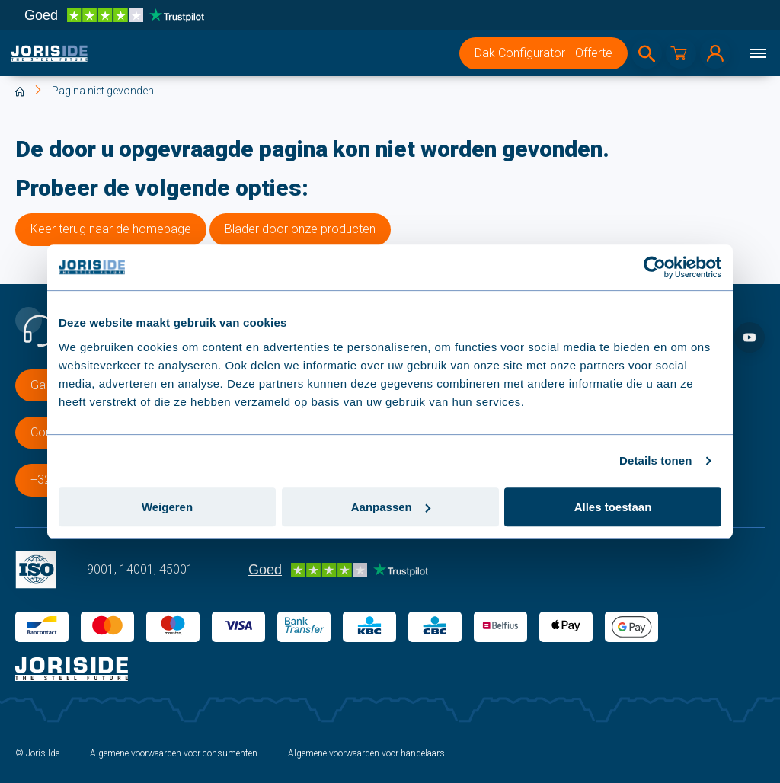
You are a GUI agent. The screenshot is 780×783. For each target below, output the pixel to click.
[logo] (49, 53)
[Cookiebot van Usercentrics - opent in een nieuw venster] (654, 267)
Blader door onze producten (300, 229)
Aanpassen (390, 506)
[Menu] (757, 53)
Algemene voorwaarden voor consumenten (173, 753)
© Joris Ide (37, 753)
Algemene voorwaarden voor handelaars (366, 753)
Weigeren (167, 506)
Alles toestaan (613, 506)
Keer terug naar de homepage (110, 229)
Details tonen (655, 460)
